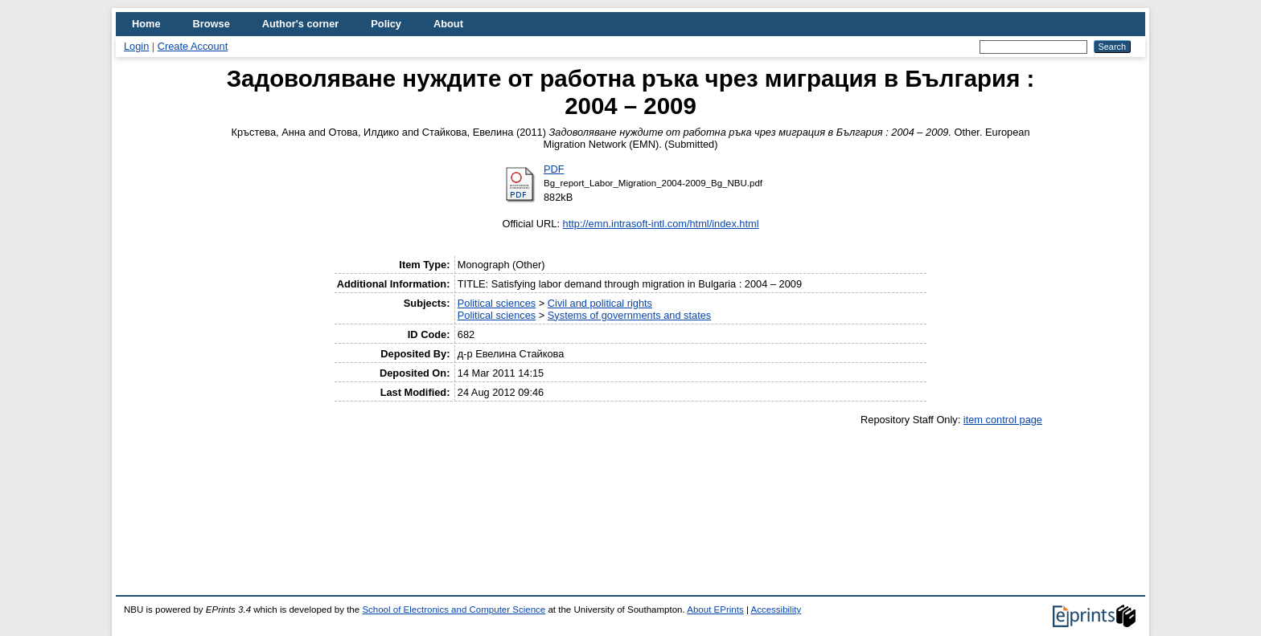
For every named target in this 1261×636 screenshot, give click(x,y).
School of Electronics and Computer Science (453, 609)
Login (136, 46)
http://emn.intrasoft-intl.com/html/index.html (661, 224)
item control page (1002, 420)
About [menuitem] (448, 24)
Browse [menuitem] (211, 24)
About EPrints (715, 609)
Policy (386, 24)
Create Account (193, 46)
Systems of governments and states (629, 315)
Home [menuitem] (146, 24)
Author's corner (300, 24)
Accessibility (775, 609)
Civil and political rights (600, 303)
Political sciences (497, 303)
